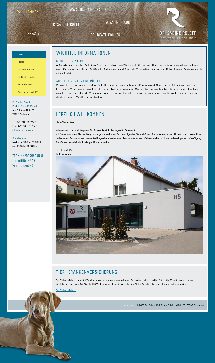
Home (21, 54)
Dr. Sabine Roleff (66, 24)
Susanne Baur (117, 22)
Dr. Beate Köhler (105, 34)
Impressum (129, 305)
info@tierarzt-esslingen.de (25, 130)
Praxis (33, 33)
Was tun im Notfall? (88, 9)
